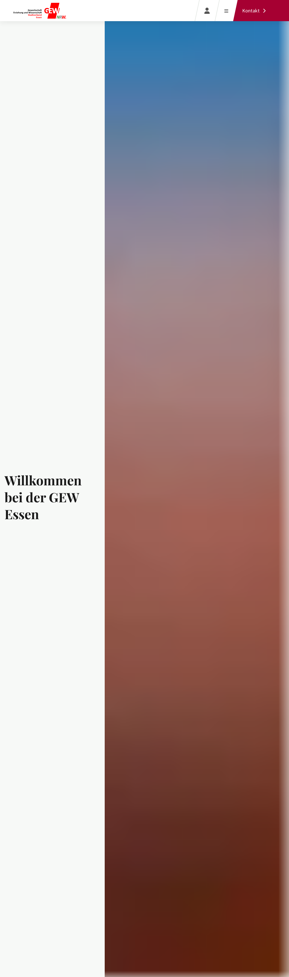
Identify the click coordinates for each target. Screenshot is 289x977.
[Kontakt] (255, 10)
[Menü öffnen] (226, 10)
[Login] (207, 10)
